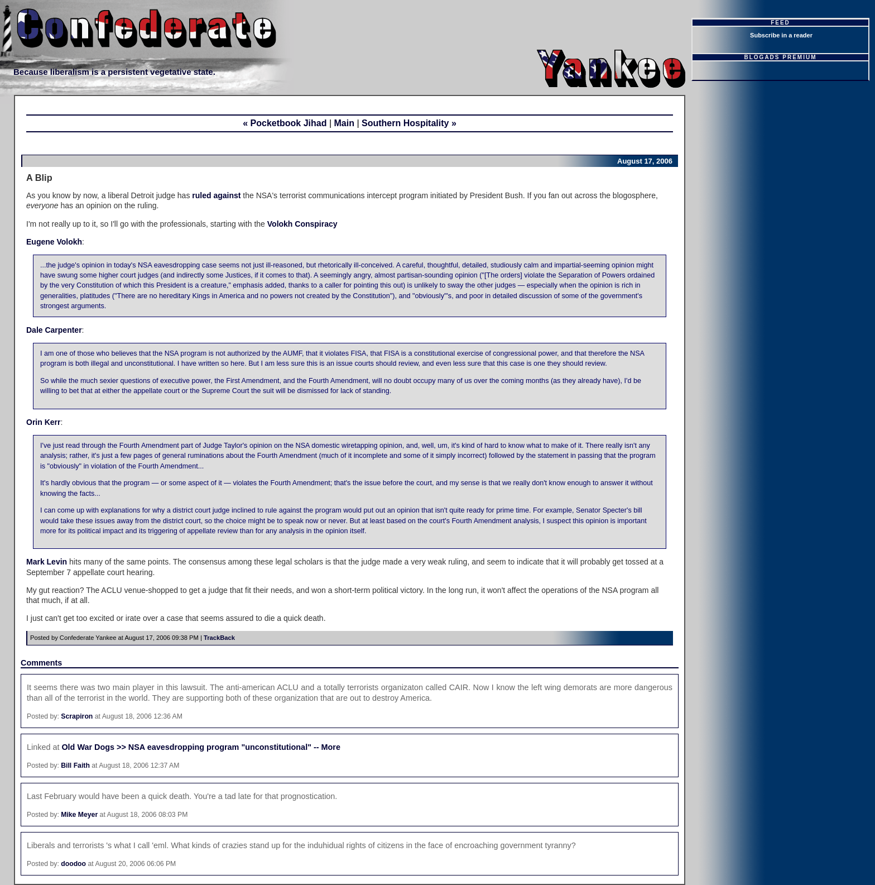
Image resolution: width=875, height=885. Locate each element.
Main (344, 123)
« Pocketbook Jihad (284, 123)
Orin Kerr (43, 422)
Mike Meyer (79, 815)
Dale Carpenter (54, 330)
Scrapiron (77, 716)
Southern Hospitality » (409, 123)
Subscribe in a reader (781, 35)
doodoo (73, 864)
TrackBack (219, 637)
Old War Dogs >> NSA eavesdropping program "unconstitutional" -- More (200, 747)
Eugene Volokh (54, 241)
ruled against (216, 195)
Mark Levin (46, 561)
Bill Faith (75, 765)
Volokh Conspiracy (302, 223)
